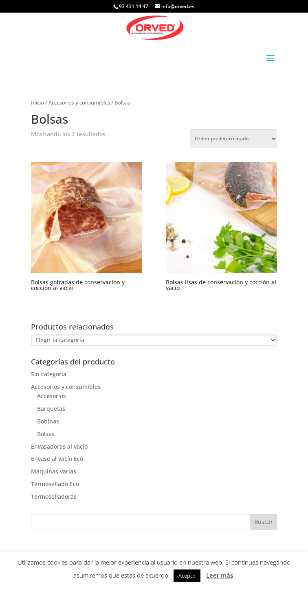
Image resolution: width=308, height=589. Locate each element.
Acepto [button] (187, 575)
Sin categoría (48, 374)
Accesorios (51, 396)
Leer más (219, 575)
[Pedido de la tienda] (233, 138)
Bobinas (48, 421)
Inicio (37, 102)
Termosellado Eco (55, 484)
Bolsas (46, 434)
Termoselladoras (54, 496)
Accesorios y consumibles (79, 102)
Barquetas (51, 408)
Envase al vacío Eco (57, 458)
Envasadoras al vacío (59, 446)
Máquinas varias (53, 471)
